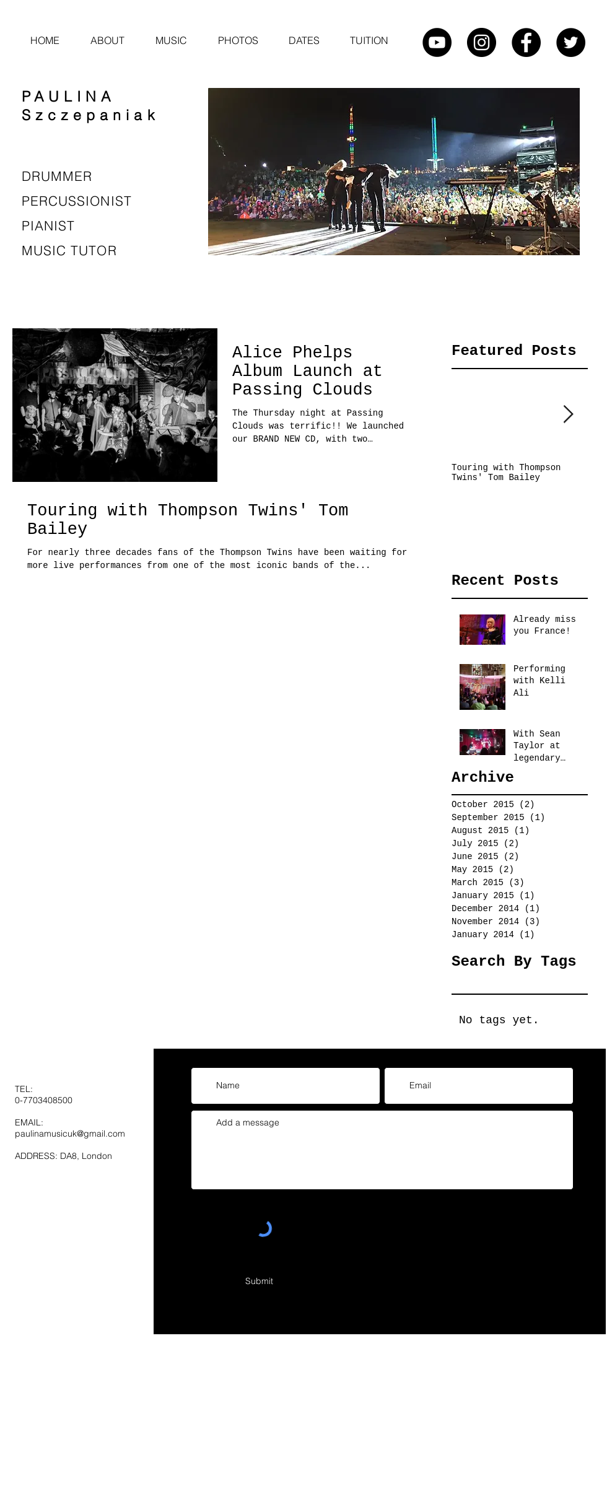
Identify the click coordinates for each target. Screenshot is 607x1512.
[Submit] (259, 1281)
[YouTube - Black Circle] (437, 42)
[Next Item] (568, 414)
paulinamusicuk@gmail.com (70, 1133)
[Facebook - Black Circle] (526, 42)
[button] (171, 40)
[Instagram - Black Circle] (481, 42)
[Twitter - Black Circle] (570, 42)
